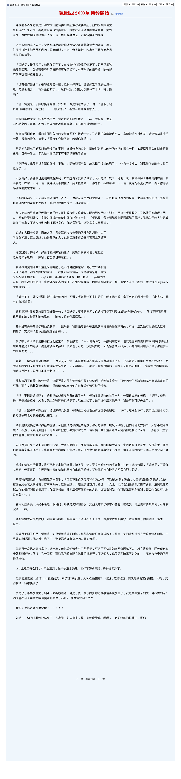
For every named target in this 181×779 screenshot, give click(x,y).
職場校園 (25, 5)
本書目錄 (90, 679)
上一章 (79, 679)
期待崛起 (119, 14)
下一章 (101, 679)
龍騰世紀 (14, 5)
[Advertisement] (139, 76)
